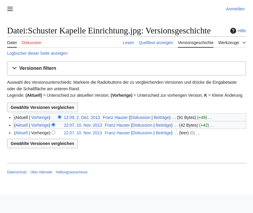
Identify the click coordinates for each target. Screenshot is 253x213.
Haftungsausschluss (71, 172)
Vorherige (40, 117)
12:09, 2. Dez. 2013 (82, 117)
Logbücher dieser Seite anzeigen (37, 53)
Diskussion (140, 117)
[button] (126, 68)
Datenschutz (17, 172)
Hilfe (237, 31)
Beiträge (161, 117)
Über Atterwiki (41, 172)
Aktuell (21, 125)
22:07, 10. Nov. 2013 (83, 125)
